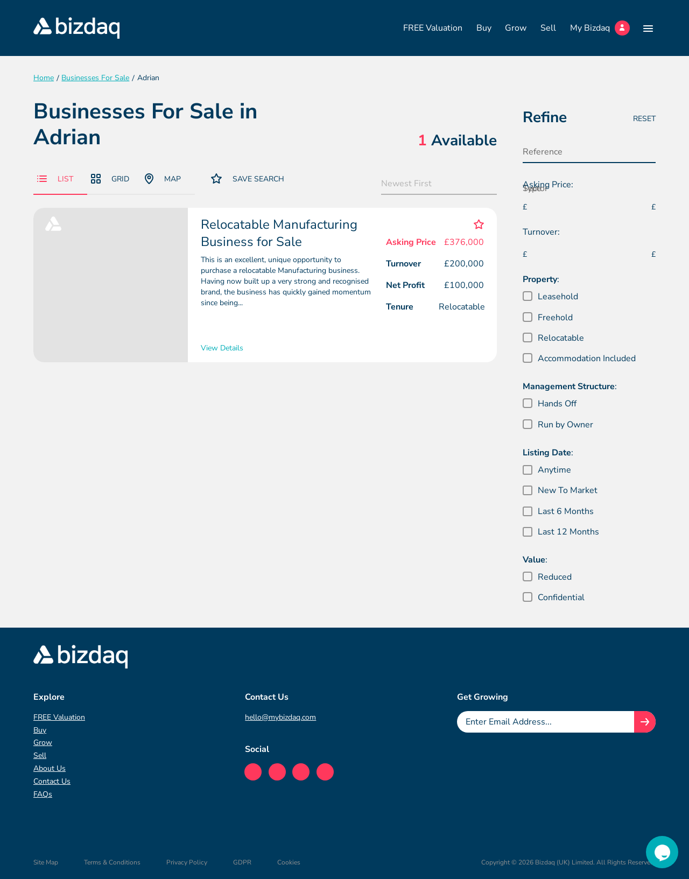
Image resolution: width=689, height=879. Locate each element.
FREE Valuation (432, 28)
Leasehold (558, 297)
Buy (483, 28)
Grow (515, 28)
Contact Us (52, 781)
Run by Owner (565, 425)
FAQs (42, 794)
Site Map (45, 862)
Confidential (561, 597)
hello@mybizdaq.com (280, 717)
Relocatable (561, 338)
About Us (49, 768)
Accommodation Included (587, 358)
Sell (548, 28)
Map (163, 178)
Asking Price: (548, 185)
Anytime (554, 470)
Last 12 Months (568, 532)
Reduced (555, 577)
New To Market (567, 490)
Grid (110, 179)
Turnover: (541, 232)
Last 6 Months (566, 511)
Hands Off (557, 404)
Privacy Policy (186, 862)
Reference (543, 152)
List (55, 179)
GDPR (242, 862)
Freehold (555, 318)
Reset (644, 119)
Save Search (247, 178)
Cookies (288, 862)
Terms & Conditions (112, 862)
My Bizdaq (600, 28)
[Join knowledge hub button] (645, 722)
